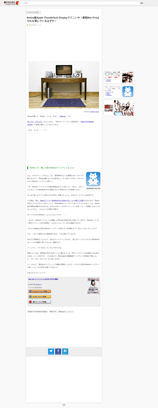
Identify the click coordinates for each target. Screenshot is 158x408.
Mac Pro (53, 311)
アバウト (108, 79)
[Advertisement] (119, 38)
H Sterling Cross (94, 111)
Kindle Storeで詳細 (39, 296)
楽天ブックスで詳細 (39, 302)
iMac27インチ (45, 200)
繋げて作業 (79, 200)
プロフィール (109, 92)
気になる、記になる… (35, 122)
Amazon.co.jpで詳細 (40, 291)
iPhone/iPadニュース (35, 25)
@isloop (62, 116)
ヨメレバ (38, 284)
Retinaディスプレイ (66, 312)
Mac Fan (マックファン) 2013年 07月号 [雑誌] (43, 279)
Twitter (108, 93)
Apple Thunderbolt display (38, 311)
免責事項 (108, 81)
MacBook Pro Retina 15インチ (63, 200)
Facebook (108, 95)
